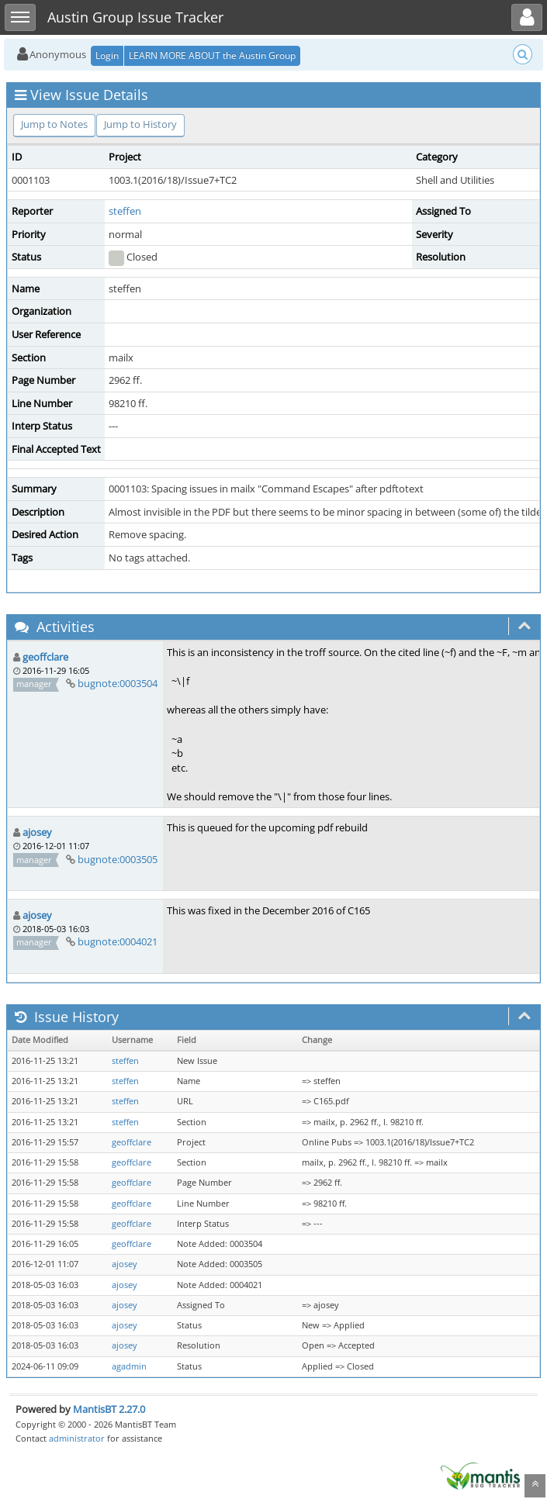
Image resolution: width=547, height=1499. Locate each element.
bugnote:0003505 (118, 859)
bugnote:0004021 (118, 941)
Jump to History (140, 124)
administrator (77, 1438)
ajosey (37, 832)
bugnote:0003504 (118, 683)
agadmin (129, 1366)
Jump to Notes (54, 124)
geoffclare (45, 657)
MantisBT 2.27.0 (109, 1409)
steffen (125, 211)
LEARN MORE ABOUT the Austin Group (212, 55)
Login (107, 55)
